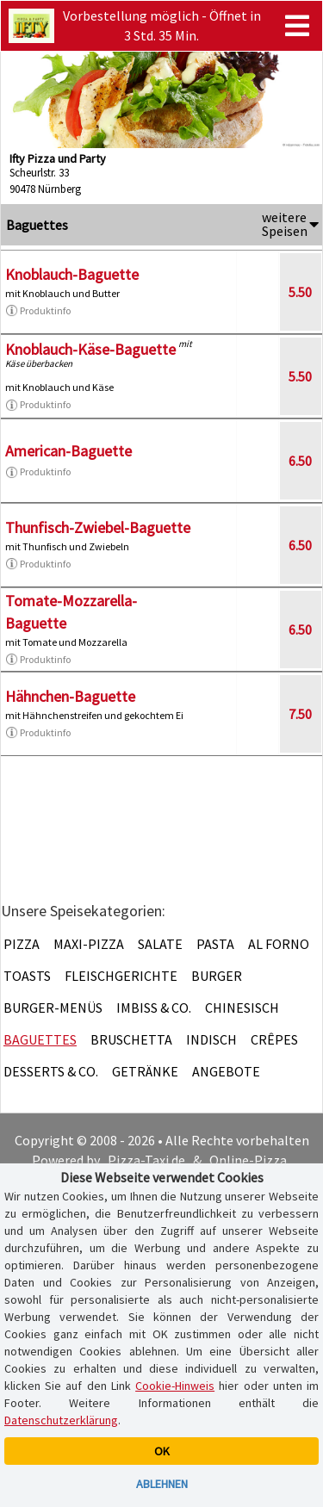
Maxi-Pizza (88, 943)
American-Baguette (68, 451)
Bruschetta (131, 1039)
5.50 (300, 292)
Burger (216, 975)
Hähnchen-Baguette (70, 696)
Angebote (226, 1071)
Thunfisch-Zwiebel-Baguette (97, 527)
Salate (160, 943)
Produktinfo (38, 311)
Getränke (145, 1071)
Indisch (211, 1039)
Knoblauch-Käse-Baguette (90, 349)
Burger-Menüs (52, 1007)
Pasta (215, 943)
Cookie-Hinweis (174, 1385)
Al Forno (278, 943)
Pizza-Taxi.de (146, 1160)
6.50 (300, 460)
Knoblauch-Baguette (72, 274)
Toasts (27, 975)
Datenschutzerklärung (61, 1420)
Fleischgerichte (121, 975)
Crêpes (274, 1039)
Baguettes (40, 1039)
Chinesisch (242, 1007)
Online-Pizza (248, 1160)
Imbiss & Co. (153, 1007)
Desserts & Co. (50, 1071)
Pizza (21, 943)
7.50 (300, 713)
